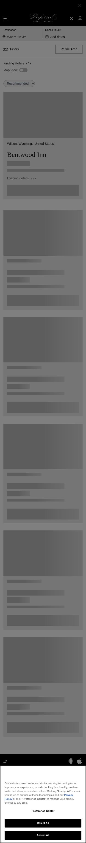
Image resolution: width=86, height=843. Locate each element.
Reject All (43, 824)
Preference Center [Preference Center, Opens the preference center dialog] (43, 812)
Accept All (42, 837)
